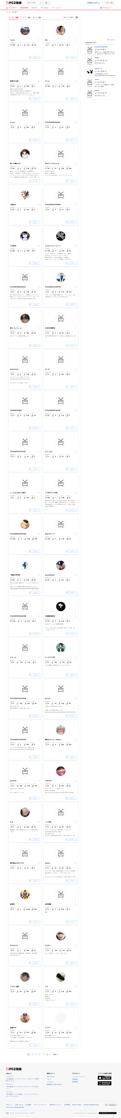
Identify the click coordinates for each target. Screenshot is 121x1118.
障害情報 (75, 1082)
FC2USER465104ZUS (18, 287)
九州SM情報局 (50, 328)
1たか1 (12, 122)
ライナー (48, 1027)
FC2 (11, 2)
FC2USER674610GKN (18, 739)
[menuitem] (35, 7)
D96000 (97, 90)
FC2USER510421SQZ (18, 451)
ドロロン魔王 (14, 986)
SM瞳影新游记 (50, 616)
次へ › (48, 1054)
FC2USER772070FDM (18, 698)
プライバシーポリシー (40, 1105)
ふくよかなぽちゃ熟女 (18, 492)
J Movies (48, 781)
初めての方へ (51, 1076)
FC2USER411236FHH (53, 287)
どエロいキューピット (53, 246)
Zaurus (47, 863)
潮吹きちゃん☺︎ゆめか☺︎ (53, 739)
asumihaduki (50, 575)
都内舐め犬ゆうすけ (17, 863)
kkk (46, 40)
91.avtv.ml (13, 945)
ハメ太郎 (48, 822)
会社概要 (28, 1105)
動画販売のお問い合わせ (54, 1084)
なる (11, 822)
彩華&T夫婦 (14, 81)
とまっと (13, 657)
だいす (47, 369)
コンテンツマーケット (22, 1113)
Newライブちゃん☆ (52, 163)
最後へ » (56, 1054)
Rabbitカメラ (98, 68)
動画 (7, 1113)
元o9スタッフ (50, 534)
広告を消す (112, 39)
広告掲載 (67, 1105)
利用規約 (75, 1079)
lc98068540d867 (16, 410)
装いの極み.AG (15, 163)
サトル (47, 81)
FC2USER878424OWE (18, 616)
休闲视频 (48, 904)
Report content (76, 1105)
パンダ (8, 12)
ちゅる (12, 40)
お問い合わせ (19, 1105)
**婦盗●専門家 (15, 575)
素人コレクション (16, 328)
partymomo (14, 369)
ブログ (32, 1113)
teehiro (97, 79)
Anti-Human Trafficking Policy (15, 1107)
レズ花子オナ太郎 (51, 492)
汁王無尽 (13, 246)
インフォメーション (78, 1076)
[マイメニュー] (106, 7)
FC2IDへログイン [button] (94, 3)
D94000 (97, 58)
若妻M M (13, 1027)
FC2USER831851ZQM (18, 534)
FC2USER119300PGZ (101, 47)
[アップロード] (11, 7)
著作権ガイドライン (56, 1105)
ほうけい (48, 698)
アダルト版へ (109, 3)
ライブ (12, 1113)
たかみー (48, 945)
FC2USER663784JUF (52, 410)
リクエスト (50, 1082)
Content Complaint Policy (91, 1105)
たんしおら (49, 451)
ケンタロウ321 (50, 657)
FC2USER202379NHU (53, 204)
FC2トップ (9, 1105)
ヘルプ (49, 1079)
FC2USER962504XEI (52, 122)
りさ (46, 986)
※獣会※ (13, 204)
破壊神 (12, 904)
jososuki (13, 781)
